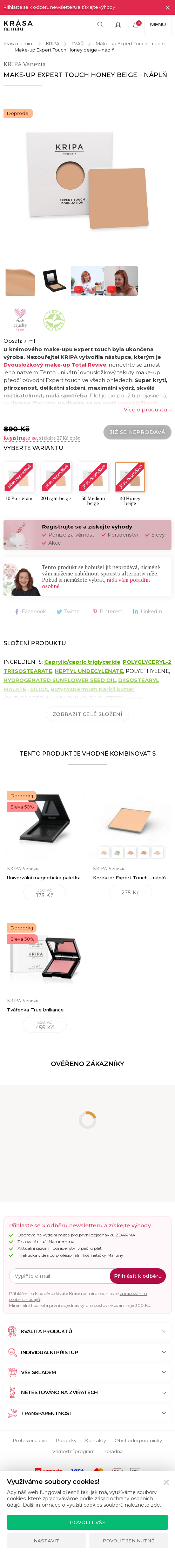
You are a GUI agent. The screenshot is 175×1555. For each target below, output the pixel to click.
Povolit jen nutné (128, 1540)
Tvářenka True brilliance (35, 1009)
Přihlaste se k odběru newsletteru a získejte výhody (59, 7)
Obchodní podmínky (138, 1440)
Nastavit (46, 1540)
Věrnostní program (73, 1451)
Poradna (113, 1451)
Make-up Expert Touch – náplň (130, 43)
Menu (158, 24)
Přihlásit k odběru (138, 1276)
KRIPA (52, 43)
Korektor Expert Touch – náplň (129, 877)
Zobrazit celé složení (87, 714)
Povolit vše (88, 1522)
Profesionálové (30, 1440)
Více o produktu (145, 409)
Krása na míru (19, 43)
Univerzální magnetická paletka (44, 877)
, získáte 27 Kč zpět (42, 438)
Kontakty (95, 1440)
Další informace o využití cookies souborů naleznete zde (91, 1505)
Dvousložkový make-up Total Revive (55, 364)
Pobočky (66, 1440)
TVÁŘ (77, 43)
